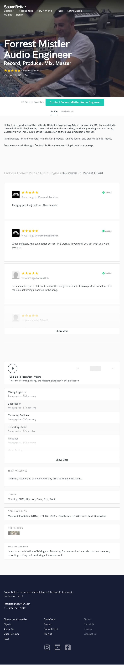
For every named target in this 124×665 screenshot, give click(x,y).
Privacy (88, 629)
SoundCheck (74, 10)
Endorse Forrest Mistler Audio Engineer (33, 173)
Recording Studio (17, 427)
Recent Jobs (26, 10)
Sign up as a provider (15, 620)
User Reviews (11, 634)
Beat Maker (14, 404)
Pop (46, 499)
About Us (9, 629)
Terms (87, 620)
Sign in (19, 14)
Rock (52, 499)
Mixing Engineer (17, 392)
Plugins (8, 14)
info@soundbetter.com (17, 604)
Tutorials (89, 624)
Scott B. (44, 278)
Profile (53, 111)
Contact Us (90, 634)
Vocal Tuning (15, 450)
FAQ (6, 639)
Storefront (49, 620)
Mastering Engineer (19, 416)
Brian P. (44, 320)
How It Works (44, 10)
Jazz (39, 499)
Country (12, 499)
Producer (13, 439)
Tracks (59, 10)
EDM (21, 499)
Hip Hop (30, 499)
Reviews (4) (67, 111)
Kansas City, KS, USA (16, 75)
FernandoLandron (48, 197)
